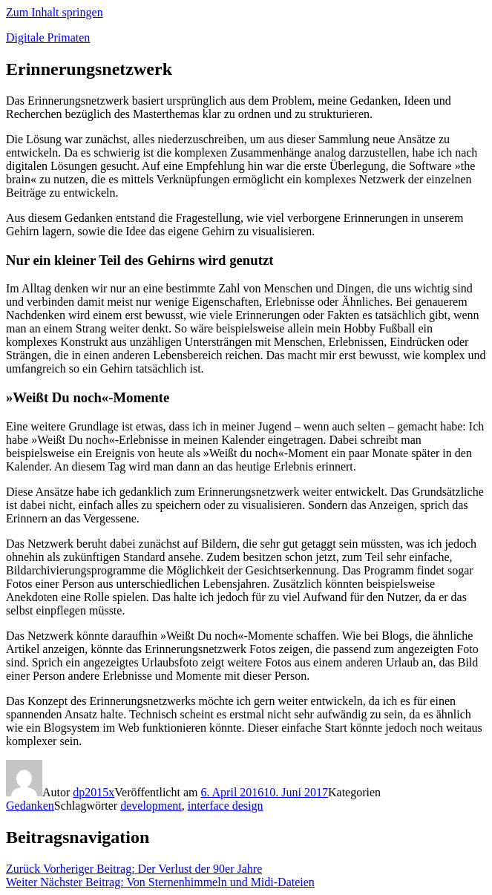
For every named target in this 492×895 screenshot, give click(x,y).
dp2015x (93, 792)
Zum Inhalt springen (54, 12)
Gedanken (30, 805)
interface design (225, 805)
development (151, 805)
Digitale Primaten (48, 37)
